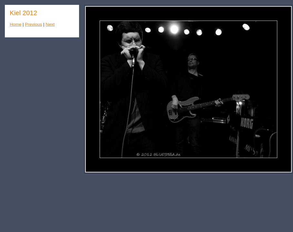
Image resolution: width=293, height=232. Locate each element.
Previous (33, 24)
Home (15, 24)
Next (50, 24)
